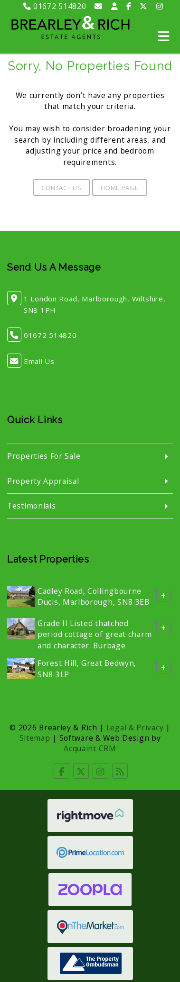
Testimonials (31, 505)
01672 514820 (54, 6)
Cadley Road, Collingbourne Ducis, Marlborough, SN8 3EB (94, 597)
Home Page (119, 187)
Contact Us (61, 187)
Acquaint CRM (90, 748)
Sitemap (34, 738)
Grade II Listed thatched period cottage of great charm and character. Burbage (95, 634)
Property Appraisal (43, 481)
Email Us (39, 361)
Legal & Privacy (135, 727)
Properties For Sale (43, 456)
